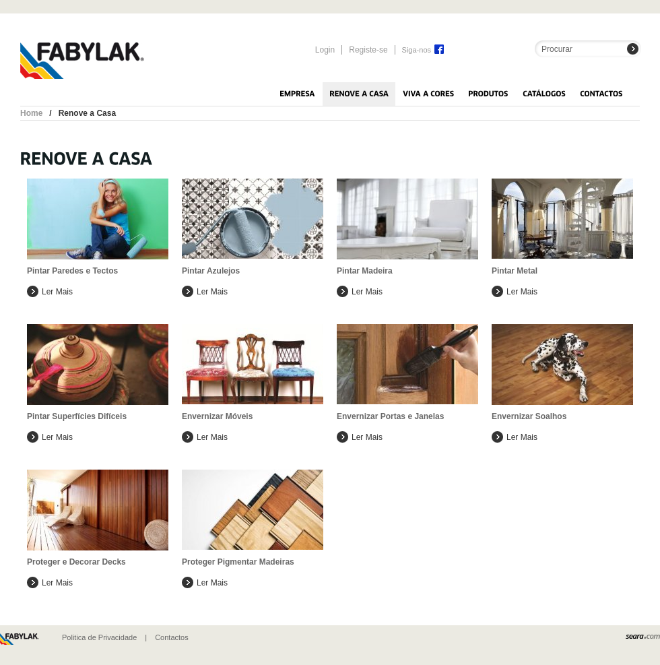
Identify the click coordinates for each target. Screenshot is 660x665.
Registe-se (368, 50)
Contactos (172, 637)
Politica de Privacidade (99, 637)
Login (325, 50)
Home (31, 113)
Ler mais (57, 291)
